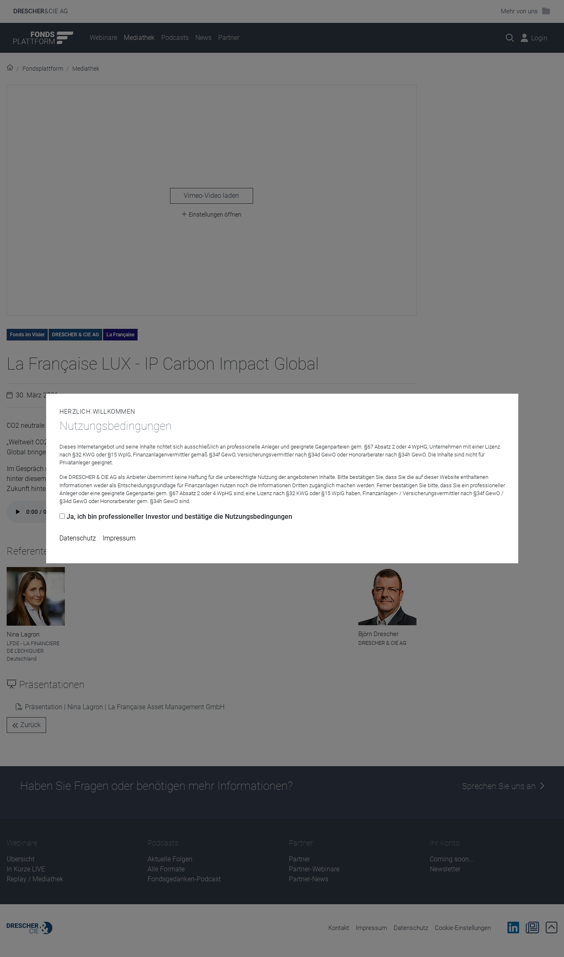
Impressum (119, 538)
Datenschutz (77, 538)
